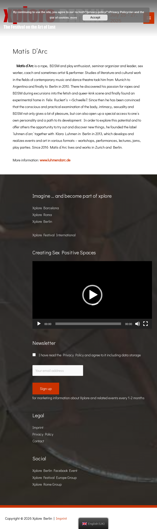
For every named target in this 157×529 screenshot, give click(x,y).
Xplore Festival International (54, 235)
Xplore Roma (42, 214)
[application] (92, 295)
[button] (92, 295)
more (73, 17)
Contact (38, 441)
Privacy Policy (73, 355)
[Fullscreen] (145, 323)
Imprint (37, 427)
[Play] (38, 323)
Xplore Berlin (42, 221)
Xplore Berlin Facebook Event (54, 470)
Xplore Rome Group (47, 484)
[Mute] (137, 323)
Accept (95, 17)
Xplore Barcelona (45, 207)
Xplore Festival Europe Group (54, 477)
